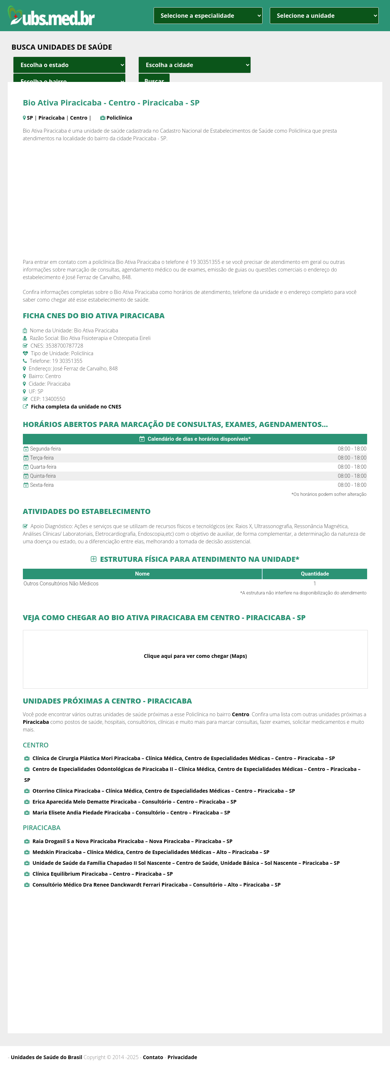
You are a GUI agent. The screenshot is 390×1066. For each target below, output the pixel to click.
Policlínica (119, 117)
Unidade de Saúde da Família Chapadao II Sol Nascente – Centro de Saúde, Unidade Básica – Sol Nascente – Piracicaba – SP (186, 862)
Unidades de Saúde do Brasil (46, 1057)
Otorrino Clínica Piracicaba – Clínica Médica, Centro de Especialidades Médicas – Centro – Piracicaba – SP (163, 790)
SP (30, 117)
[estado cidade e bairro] (69, 65)
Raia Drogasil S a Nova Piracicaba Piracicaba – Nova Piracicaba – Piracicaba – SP (132, 841)
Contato (153, 1057)
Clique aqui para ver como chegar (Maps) (195, 655)
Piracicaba (51, 117)
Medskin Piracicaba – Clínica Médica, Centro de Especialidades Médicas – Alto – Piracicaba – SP (150, 852)
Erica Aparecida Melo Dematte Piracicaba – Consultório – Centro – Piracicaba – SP (134, 801)
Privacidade (182, 1057)
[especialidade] (208, 15)
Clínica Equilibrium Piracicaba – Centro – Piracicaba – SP (102, 873)
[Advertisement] (195, 200)
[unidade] (324, 15)
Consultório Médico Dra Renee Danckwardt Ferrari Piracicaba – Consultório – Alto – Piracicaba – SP (156, 884)
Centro (79, 117)
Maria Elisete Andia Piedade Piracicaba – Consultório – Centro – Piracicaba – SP (131, 812)
